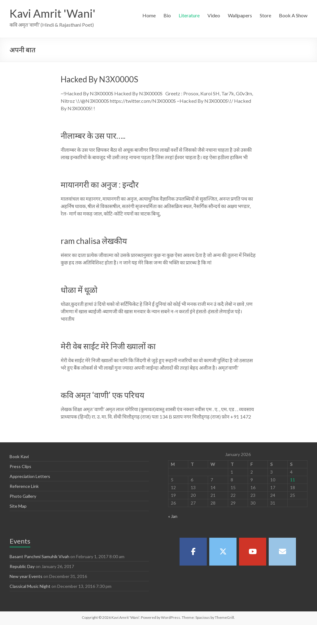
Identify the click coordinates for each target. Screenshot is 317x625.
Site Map (18, 506)
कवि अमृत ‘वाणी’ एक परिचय (102, 395)
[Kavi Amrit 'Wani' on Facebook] (193, 552)
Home (149, 15)
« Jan (172, 516)
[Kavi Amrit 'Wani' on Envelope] (282, 552)
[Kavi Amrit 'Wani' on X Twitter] (223, 552)
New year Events (26, 576)
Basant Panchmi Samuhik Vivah (39, 556)
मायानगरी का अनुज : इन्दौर (100, 184)
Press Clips (20, 466)
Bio (167, 15)
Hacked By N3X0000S (99, 79)
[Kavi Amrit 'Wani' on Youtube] (252, 552)
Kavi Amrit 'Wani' (52, 13)
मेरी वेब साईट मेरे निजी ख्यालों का (108, 346)
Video (213, 15)
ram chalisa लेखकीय (94, 241)
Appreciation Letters (30, 476)
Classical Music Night (30, 586)
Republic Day (22, 566)
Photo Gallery (23, 496)
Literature (189, 15)
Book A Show (293, 15)
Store (265, 15)
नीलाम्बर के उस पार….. (93, 136)
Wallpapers (240, 15)
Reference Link (24, 486)
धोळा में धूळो (79, 290)
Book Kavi (19, 456)
